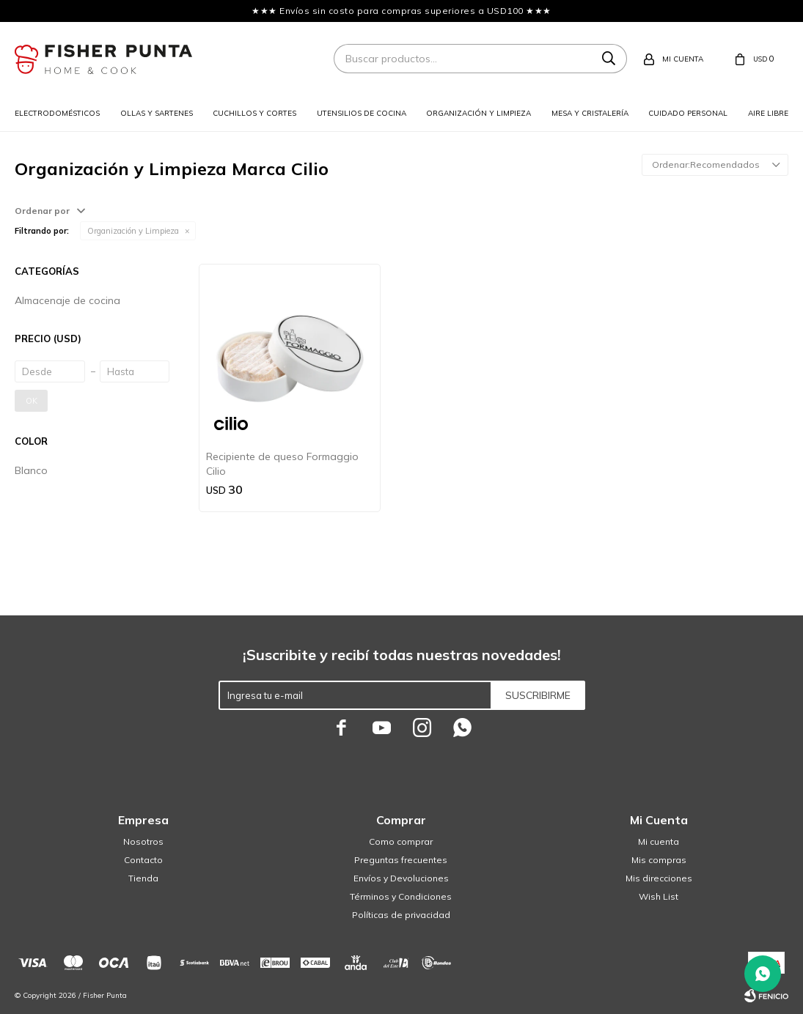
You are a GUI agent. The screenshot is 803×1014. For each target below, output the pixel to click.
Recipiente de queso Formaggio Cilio (282, 464)
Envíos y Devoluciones (401, 878)
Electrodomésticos (57, 113)
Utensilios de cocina (361, 113)
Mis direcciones (659, 878)
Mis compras (658, 859)
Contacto (143, 859)
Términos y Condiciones (401, 896)
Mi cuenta (658, 841)
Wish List (658, 896)
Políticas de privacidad (401, 914)
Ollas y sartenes (156, 113)
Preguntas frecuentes (400, 859)
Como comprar (401, 841)
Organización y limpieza (478, 113)
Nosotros (143, 841)
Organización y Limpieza (133, 231)
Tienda (143, 878)
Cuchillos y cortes (254, 113)
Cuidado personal (687, 113)
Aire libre (768, 113)
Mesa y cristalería (589, 113)
